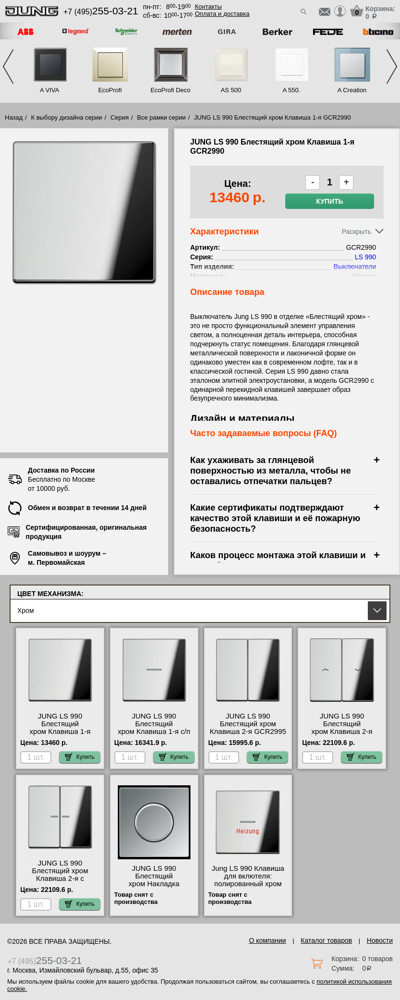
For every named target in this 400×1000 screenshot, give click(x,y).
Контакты (208, 6)
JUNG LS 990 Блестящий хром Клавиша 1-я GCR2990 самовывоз (60, 727)
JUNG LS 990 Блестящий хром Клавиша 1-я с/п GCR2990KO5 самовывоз (154, 731)
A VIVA (49, 90)
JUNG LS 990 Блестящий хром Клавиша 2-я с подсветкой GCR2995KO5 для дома (60, 882)
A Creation (352, 90)
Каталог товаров (326, 940)
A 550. (292, 90)
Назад (14, 117)
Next (392, 66)
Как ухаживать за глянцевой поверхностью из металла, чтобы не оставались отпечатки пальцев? (270, 470)
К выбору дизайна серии (66, 117)
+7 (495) (100, 12)
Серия (119, 117)
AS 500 (231, 90)
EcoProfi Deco (170, 90)
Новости (380, 940)
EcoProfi (109, 90)
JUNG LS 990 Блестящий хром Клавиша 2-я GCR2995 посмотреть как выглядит (248, 731)
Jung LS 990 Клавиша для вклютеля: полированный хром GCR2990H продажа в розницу (248, 884)
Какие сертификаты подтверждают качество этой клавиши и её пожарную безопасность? (275, 518)
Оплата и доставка (222, 13)
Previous (8, 66)
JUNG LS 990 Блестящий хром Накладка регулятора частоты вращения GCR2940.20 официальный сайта (154, 888)
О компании (267, 940)
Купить (329, 201)
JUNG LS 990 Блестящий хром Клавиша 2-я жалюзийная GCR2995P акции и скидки (342, 735)
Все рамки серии (161, 117)
